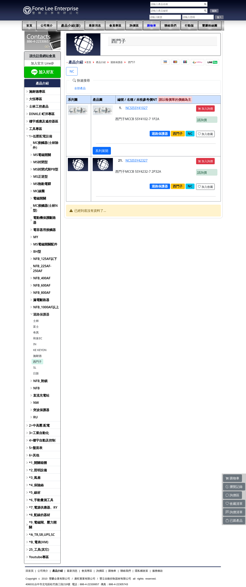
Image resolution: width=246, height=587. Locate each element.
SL (34, 367)
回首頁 (30, 570)
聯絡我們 (170, 25)
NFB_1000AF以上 (46, 307)
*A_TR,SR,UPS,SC (42, 534)
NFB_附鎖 (40, 381)
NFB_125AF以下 (45, 259)
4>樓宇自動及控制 (42, 440)
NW (36, 402)
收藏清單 (234, 503)
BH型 (37, 251)
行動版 (189, 25)
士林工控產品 (38, 106)
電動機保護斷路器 (44, 220)
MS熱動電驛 (42, 184)
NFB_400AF (41, 278)
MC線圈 (39, 191)
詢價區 (134, 25)
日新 (36, 373)
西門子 (37, 362)
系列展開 (101, 151)
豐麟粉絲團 (209, 25)
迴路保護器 (41, 314)
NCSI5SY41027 (136, 108)
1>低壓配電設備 (40, 136)
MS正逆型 (40, 176)
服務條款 (157, 570)
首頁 (29, 25)
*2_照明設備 (38, 470)
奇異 (36, 332)
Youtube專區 (39, 557)
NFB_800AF (41, 292)
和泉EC (37, 338)
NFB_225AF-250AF (42, 268)
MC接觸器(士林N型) (45, 208)
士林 (36, 321)
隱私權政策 (141, 570)
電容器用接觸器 (44, 230)
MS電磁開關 (42, 155)
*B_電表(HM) (38, 542)
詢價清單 (234, 512)
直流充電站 (41, 395)
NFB (36, 388)
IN (34, 344)
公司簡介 (47, 25)
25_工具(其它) (39, 549)
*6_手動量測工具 (41, 500)
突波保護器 (41, 410)
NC (71, 71)
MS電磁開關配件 (45, 244)
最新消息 (95, 25)
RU (35, 417)
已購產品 (234, 520)
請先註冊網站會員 (42, 56)
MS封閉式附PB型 (45, 169)
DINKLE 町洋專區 (42, 114)
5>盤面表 (35, 448)
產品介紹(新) (71, 25)
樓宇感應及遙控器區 (43, 121)
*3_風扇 (35, 477)
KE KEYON (39, 350)
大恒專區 (35, 99)
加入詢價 (205, 108)
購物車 (151, 25)
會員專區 (115, 25)
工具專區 (35, 129)
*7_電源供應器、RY (43, 507)
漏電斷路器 (41, 300)
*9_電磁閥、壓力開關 (43, 524)
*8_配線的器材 (39, 515)
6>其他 (34, 455)
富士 (36, 326)
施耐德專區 (37, 91)
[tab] (80, 88)
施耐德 (37, 356)
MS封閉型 (40, 162)
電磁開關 (39, 198)
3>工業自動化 (39, 433)
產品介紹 (101, 62)
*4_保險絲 (36, 485)
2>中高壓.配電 (39, 425)
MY (35, 237)
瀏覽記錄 (234, 486)
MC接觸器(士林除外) (45, 145)
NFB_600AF (41, 285)
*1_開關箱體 (38, 462)
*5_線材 (35, 492)
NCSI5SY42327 (136, 160)
